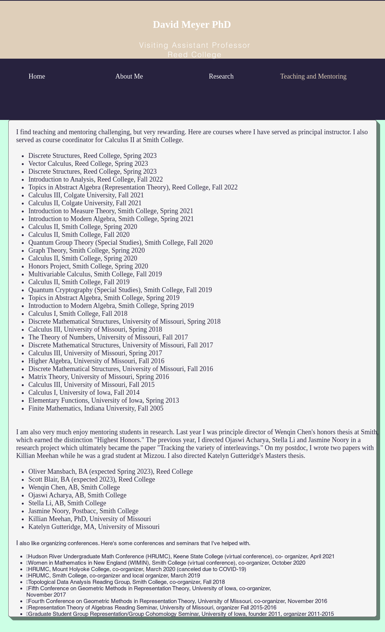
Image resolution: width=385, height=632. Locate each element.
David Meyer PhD (192, 24)
